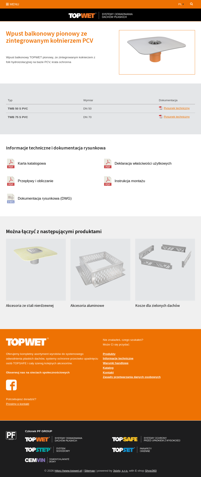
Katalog (108, 367)
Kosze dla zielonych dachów (157, 305)
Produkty (109, 354)
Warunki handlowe (116, 363)
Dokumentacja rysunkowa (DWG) (45, 198)
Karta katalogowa (32, 163)
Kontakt (108, 372)
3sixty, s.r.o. (120, 470)
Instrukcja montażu (130, 181)
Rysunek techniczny (177, 108)
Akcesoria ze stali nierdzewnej (30, 305)
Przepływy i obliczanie (35, 181)
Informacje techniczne (118, 358)
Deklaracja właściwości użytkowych (143, 163)
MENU (12, 4)
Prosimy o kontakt (17, 403)
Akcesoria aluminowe (87, 305)
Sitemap (89, 470)
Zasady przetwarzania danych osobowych (132, 377)
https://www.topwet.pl (68, 470)
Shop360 (151, 470)
